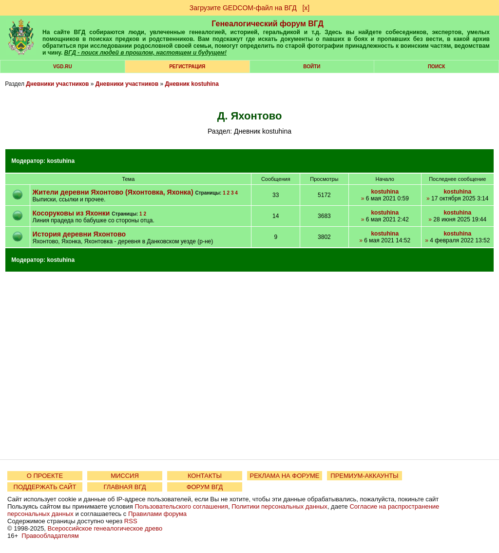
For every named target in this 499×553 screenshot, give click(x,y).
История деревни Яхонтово (79, 234)
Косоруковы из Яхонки (71, 213)
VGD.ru (62, 66)
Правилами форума (157, 513)
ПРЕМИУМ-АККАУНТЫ (364, 475)
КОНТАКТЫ (205, 475)
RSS (130, 521)
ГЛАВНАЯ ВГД (125, 487)
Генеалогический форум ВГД (267, 24)
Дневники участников (57, 83)
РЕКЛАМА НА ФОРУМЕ (284, 475)
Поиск (436, 66)
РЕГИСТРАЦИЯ (187, 66)
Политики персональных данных (279, 506)
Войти (311, 66)
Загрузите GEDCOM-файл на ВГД (243, 8)
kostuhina (61, 161)
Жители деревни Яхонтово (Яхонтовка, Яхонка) (114, 192)
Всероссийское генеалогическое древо (105, 528)
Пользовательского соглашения (181, 506)
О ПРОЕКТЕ (45, 475)
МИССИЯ (125, 475)
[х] (305, 8)
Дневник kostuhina (191, 83)
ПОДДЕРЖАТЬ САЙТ (45, 487)
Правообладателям (49, 535)
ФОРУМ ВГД (205, 487)
